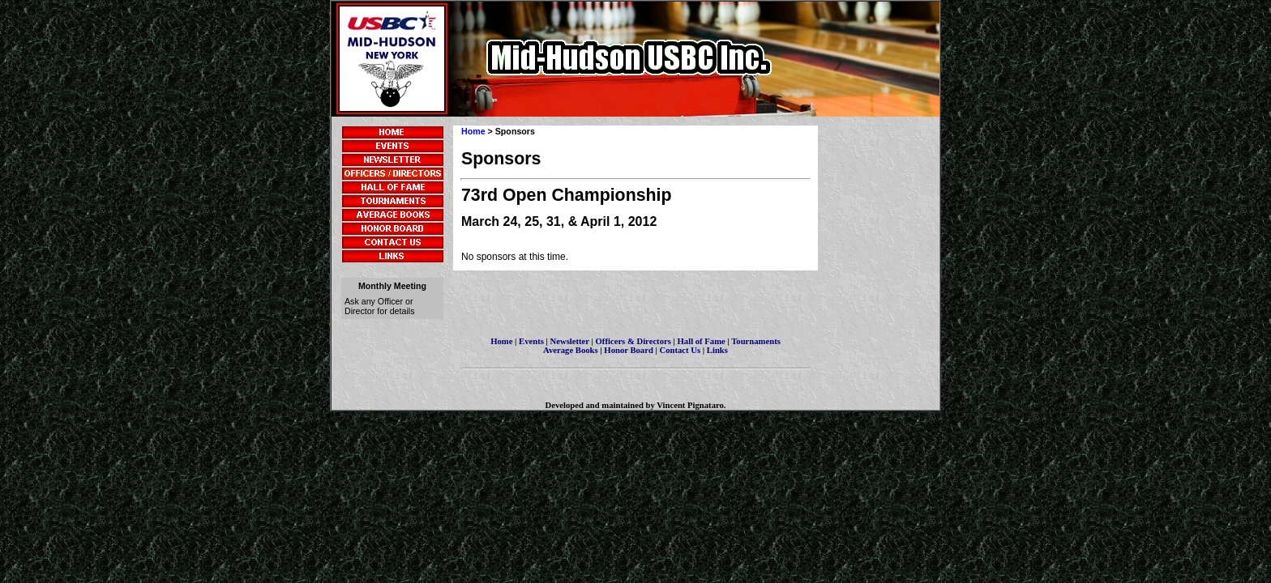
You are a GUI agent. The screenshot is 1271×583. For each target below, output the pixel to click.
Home (473, 131)
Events (531, 341)
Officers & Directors (635, 341)
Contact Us (680, 350)
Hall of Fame (701, 341)
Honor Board (628, 350)
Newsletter (569, 341)
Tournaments (756, 341)
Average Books (570, 350)
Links (717, 350)
